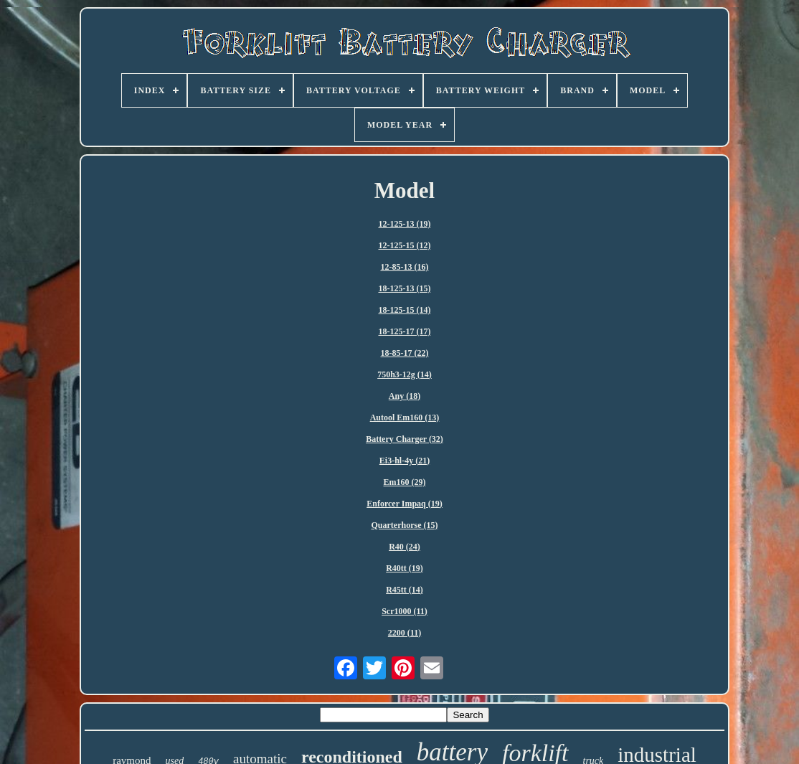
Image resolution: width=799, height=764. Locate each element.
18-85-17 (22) (405, 353)
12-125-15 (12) (405, 245)
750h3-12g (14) (404, 374)
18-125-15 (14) (405, 310)
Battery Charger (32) (404, 439)
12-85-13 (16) (405, 267)
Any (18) (404, 396)
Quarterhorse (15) (405, 525)
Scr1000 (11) (404, 611)
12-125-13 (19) (405, 224)
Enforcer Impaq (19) (405, 504)
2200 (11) (404, 633)
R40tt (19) (404, 568)
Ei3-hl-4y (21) (404, 461)
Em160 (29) (405, 482)
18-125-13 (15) (405, 288)
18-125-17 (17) (405, 331)
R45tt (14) (404, 590)
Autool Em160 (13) (405, 417)
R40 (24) (404, 547)
